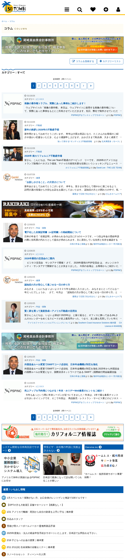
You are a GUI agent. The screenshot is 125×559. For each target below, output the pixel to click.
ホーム (4, 21)
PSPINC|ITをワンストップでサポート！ (88, 115)
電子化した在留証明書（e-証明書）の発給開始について (52, 232)
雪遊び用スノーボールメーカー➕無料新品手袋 (31, 526)
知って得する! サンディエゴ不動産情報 (76, 142)
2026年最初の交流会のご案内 (39, 258)
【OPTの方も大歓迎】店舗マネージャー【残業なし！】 (35, 505)
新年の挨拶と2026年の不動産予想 (41, 130)
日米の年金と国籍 (77, 244)
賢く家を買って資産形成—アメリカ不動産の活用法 (50, 311)
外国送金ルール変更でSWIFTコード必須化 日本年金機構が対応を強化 (61, 364)
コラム (11, 21)
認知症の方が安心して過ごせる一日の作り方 (47, 285)
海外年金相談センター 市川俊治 (107, 244)
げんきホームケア (113, 194)
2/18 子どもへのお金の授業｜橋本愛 (25, 540)
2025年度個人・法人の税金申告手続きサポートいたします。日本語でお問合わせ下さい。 (52, 533)
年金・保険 (41, 228)
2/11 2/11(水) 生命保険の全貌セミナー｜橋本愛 (31, 547)
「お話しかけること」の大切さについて (44, 182)
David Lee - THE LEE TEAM (109, 168)
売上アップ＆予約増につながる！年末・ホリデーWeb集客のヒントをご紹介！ (64, 391)
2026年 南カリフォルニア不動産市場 (43, 156)
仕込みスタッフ (15, 519)
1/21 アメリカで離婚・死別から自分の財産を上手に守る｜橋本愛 (40, 512)
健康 (38, 178)
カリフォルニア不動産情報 (77, 168)
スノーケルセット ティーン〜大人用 (26, 554)
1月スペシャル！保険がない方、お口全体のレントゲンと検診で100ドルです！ (47, 498)
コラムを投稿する (83, 61)
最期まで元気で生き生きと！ (85, 194)
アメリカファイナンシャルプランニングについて (49, 323)
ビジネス (40, 99)
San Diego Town (16, 9)
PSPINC (117, 115)
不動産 (39, 126)
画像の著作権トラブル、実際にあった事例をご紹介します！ (55, 103)
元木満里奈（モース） (111, 142)
